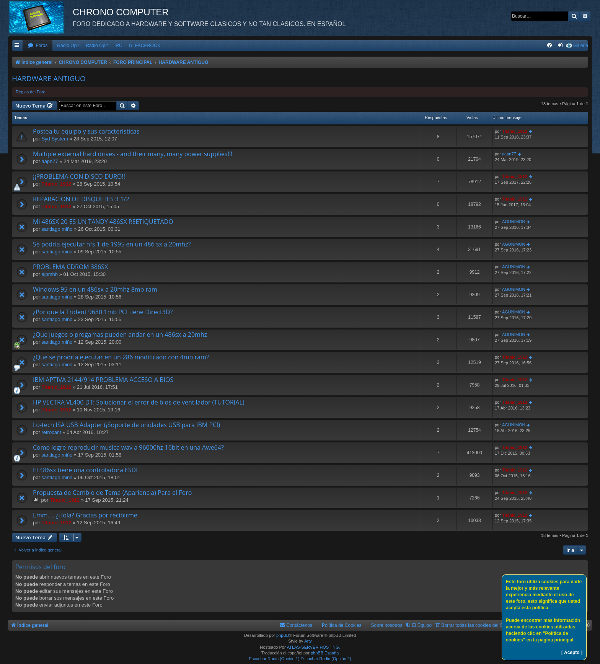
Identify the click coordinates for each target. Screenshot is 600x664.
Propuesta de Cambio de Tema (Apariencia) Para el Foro (112, 492)
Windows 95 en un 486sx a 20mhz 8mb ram (95, 289)
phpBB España (325, 653)
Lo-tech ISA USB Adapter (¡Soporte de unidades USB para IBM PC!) (126, 425)
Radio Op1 (68, 45)
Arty (308, 641)
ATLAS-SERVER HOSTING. (313, 647)
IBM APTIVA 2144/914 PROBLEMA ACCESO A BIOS (103, 379)
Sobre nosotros (387, 625)
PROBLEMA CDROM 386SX (70, 267)
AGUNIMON (513, 221)
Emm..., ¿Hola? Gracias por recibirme (85, 515)
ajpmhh (49, 274)
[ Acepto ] (571, 652)
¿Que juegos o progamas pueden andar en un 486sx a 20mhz (120, 334)
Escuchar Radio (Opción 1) (274, 658)
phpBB (282, 635)
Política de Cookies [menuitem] (342, 625)
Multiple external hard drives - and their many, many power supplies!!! (132, 154)
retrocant (51, 432)
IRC (118, 45)
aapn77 (49, 161)
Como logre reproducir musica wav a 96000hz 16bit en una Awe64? (128, 447)
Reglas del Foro (31, 92)
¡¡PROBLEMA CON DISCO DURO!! (79, 176)
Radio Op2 (97, 45)
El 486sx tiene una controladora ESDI (85, 470)
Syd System (54, 139)
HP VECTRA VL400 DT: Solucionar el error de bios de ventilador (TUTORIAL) (139, 402)
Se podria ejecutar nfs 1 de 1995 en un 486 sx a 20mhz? (112, 244)
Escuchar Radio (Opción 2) (326, 658)
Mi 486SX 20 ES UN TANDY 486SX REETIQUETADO (103, 221)
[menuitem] (37, 46)
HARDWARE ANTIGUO (49, 78)
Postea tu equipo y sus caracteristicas (86, 131)
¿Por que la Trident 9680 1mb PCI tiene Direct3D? (103, 312)
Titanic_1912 (514, 131)
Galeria (580, 45)
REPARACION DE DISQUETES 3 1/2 (81, 199)
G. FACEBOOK (145, 45)
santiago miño (56, 229)
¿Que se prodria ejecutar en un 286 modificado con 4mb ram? (121, 357)
